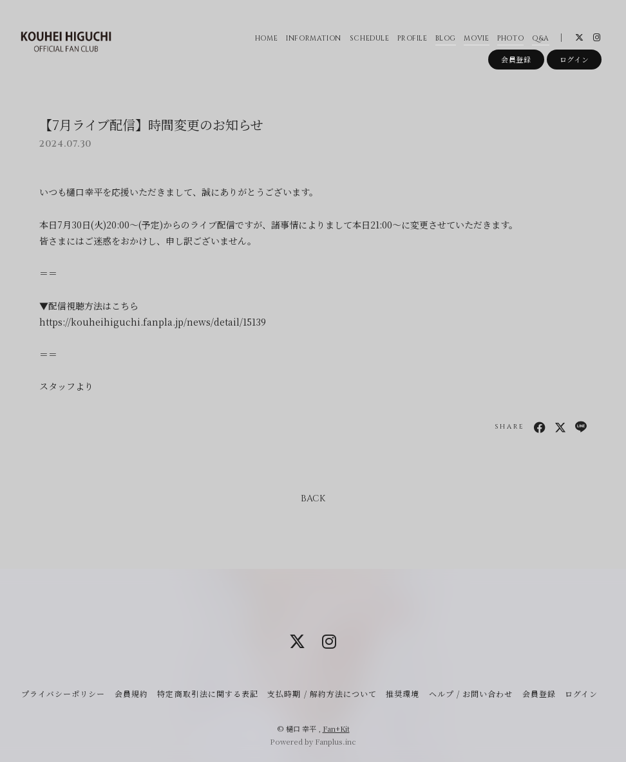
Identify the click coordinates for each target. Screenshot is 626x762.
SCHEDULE (370, 38)
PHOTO (510, 38)
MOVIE (476, 38)
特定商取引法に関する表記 (207, 693)
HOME (266, 38)
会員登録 (516, 59)
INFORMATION (313, 38)
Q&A (540, 38)
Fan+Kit (336, 728)
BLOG (445, 38)
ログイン (574, 59)
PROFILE (412, 38)
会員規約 (131, 693)
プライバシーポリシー (63, 693)
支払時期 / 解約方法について (322, 693)
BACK (313, 498)
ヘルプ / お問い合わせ (471, 693)
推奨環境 (402, 693)
